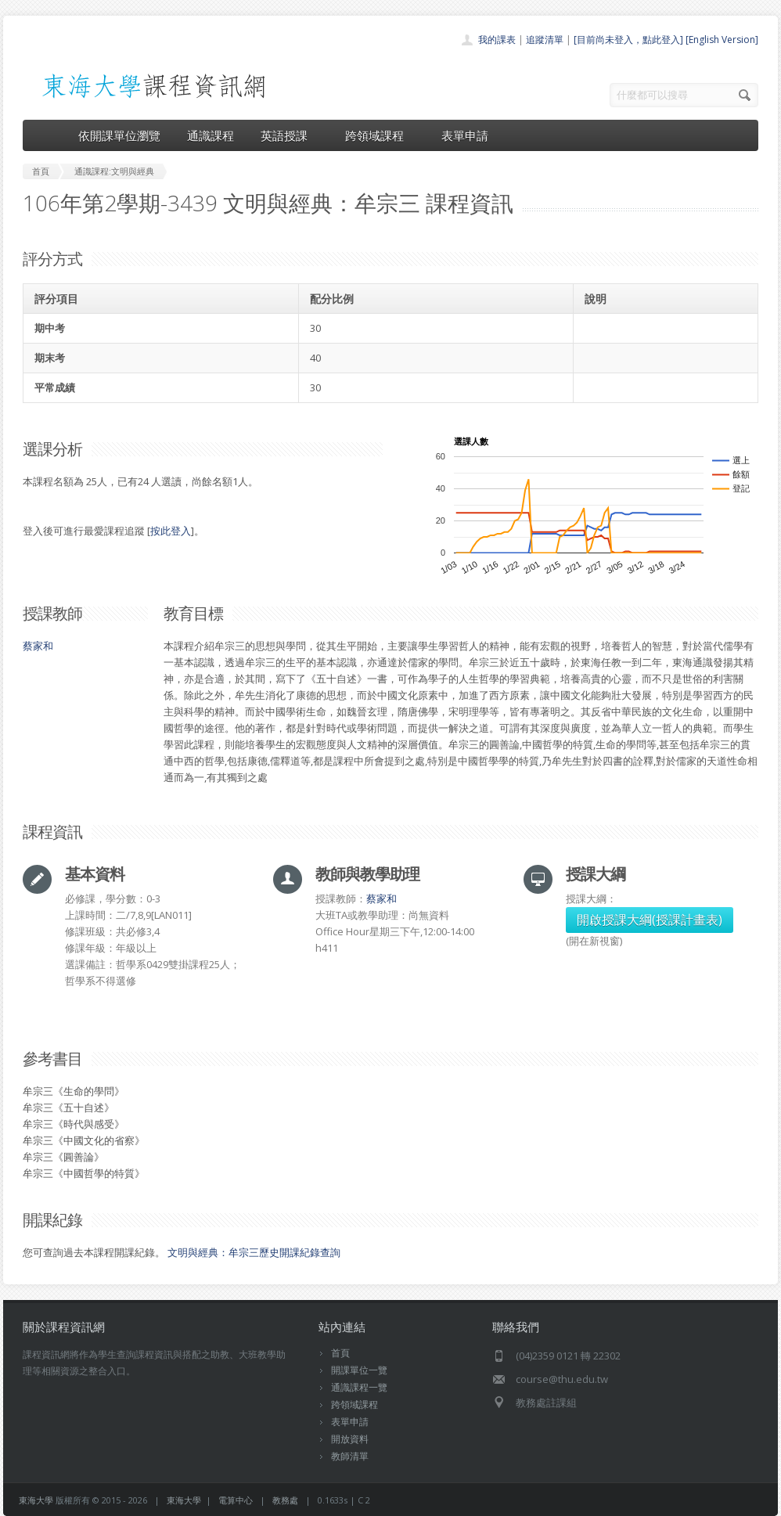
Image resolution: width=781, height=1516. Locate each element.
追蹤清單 (544, 39)
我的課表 (497, 39)
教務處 (285, 1500)
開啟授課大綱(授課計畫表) (649, 919)
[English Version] (722, 39)
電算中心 (235, 1500)
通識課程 (210, 135)
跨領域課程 (380, 135)
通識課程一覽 (359, 1387)
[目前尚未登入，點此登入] (628, 39)
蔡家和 (38, 646)
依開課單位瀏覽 (119, 135)
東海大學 (36, 1500)
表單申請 (464, 135)
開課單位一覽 (359, 1370)
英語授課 (290, 135)
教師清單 (350, 1456)
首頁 (340, 1352)
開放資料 (350, 1439)
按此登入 (170, 531)
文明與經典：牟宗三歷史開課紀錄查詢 (253, 1252)
